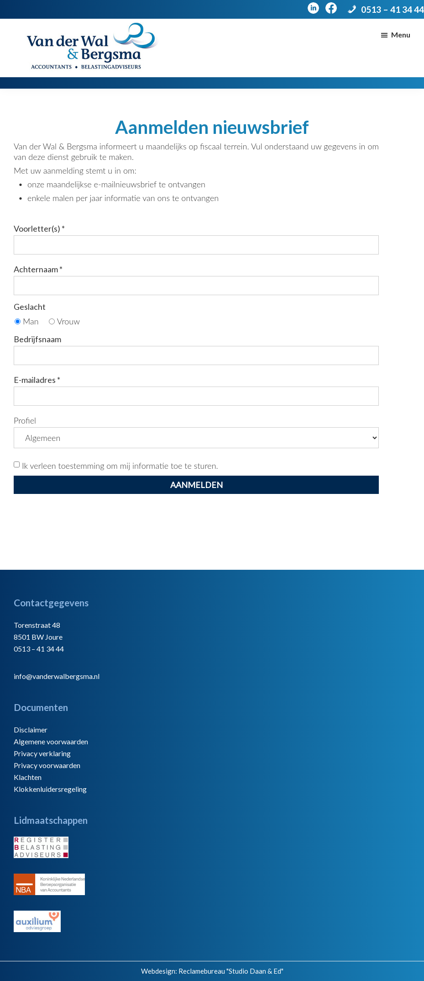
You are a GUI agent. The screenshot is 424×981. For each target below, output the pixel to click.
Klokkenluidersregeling (50, 789)
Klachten (28, 777)
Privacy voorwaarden (47, 765)
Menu (400, 34)
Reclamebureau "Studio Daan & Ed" (230, 971)
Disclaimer (30, 729)
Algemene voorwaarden (51, 741)
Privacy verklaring (42, 753)
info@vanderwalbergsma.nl (56, 676)
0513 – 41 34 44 (392, 9)
